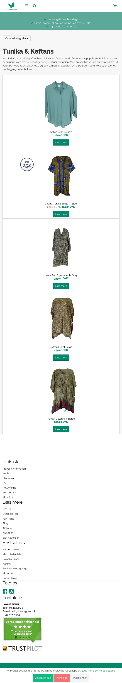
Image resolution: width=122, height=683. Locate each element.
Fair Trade (8, 518)
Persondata (9, 492)
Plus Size (8, 497)
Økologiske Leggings (15, 568)
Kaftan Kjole (10, 578)
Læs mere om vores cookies (98, 670)
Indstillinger (80, 677)
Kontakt (7, 473)
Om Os (7, 509)
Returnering (9, 487)
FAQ (5, 483)
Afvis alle (62, 677)
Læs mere (61, 142)
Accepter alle (43, 677)
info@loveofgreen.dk (23, 611)
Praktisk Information (14, 468)
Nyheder (8, 532)
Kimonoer (8, 573)
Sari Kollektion (11, 537)
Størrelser (8, 478)
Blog (5, 523)
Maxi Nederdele (12, 554)
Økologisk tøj (10, 513)
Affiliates (7, 528)
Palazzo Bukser (11, 559)
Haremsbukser (11, 549)
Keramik (7, 563)
